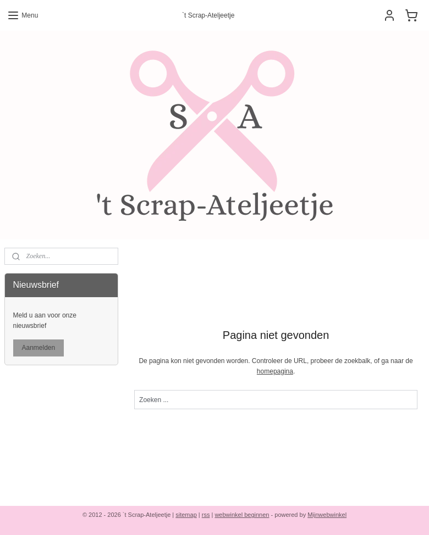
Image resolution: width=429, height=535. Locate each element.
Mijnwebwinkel (326, 514)
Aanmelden (39, 348)
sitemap (186, 514)
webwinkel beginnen (242, 514)
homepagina (275, 371)
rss (206, 514)
